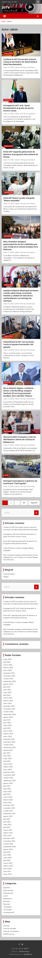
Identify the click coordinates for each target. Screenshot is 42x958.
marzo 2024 (7, 731)
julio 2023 (6, 753)
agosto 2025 (8, 684)
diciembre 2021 (9, 805)
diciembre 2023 (9, 739)
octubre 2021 (8, 811)
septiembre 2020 (9, 847)
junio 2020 (7, 855)
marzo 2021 (7, 830)
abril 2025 (6, 695)
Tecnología (7, 910)
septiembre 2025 (9, 681)
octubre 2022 (8, 778)
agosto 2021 (8, 816)
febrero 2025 (8, 701)
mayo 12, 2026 (8, 399)
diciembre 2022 (9, 772)
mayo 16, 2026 (8, 67)
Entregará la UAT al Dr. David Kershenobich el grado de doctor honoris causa (18, 108)
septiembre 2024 (9, 714)
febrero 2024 (8, 734)
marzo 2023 (7, 764)
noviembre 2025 (9, 676)
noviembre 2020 (9, 841)
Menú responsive (38, 2)
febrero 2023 (8, 767)
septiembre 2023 (9, 747)
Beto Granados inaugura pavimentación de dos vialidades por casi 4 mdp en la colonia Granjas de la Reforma (20, 557)
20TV (6, 7)
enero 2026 (7, 670)
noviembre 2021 (9, 808)
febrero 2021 (8, 833)
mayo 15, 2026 (8, 114)
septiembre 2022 (9, 781)
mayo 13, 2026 (8, 203)
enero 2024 (7, 736)
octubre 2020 (8, 844)
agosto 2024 (8, 717)
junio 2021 (7, 822)
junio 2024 (7, 723)
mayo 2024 (7, 725)
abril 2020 (6, 860)
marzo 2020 (7, 863)
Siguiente (34, 503)
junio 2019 (7, 871)
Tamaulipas (8, 54)
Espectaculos (8, 890)
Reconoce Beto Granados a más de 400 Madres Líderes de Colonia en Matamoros (19, 439)
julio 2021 (6, 819)
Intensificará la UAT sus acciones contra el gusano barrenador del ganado (18, 344)
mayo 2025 (7, 692)
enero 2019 (7, 874)
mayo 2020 (7, 858)
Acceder (6, 926)
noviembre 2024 (9, 709)
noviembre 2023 (9, 742)
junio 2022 (7, 789)
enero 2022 (7, 803)
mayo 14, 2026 (8, 160)
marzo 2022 (7, 797)
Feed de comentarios (11, 931)
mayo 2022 (7, 792)
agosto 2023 (8, 750)
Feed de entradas (9, 929)
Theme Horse (24, 951)
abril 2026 (6, 662)
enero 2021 (7, 836)
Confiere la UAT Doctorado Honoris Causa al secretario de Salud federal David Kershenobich (20, 62)
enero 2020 (7, 869)
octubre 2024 (8, 712)
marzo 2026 (7, 665)
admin (17, 67)
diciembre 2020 (9, 838)
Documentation (9, 574)
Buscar (36, 512)
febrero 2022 (8, 800)
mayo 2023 (7, 759)
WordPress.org (8, 934)
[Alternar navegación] (5, 16)
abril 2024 (6, 728)
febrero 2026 (8, 668)
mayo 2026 (7, 659)
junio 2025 (7, 690)
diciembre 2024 (9, 706)
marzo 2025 (7, 698)
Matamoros (8, 236)
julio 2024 (6, 720)
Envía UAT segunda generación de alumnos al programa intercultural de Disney (20, 154)
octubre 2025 (8, 679)
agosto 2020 (8, 849)
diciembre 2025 (9, 673)
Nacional (7, 382)
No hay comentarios (28, 67)
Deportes (6, 888)
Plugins (6, 577)
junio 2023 (7, 756)
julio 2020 (6, 852)
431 (24, 503)
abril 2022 (6, 794)
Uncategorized (8, 912)
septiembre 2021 (9, 814)
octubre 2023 (8, 745)
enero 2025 (7, 703)
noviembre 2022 (9, 775)
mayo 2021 (7, 825)
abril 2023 (6, 761)
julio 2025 (6, 687)
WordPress (28, 954)
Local (6, 475)
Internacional (8, 893)
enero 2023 (7, 770)
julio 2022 (6, 786)
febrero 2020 (8, 866)
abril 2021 (6, 827)
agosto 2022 (8, 783)
